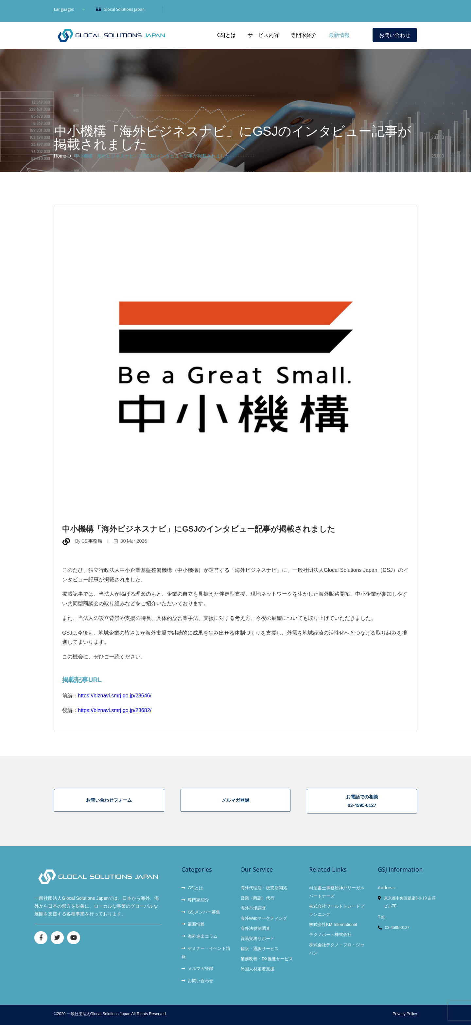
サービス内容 (263, 35)
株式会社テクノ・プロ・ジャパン (336, 947)
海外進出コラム (200, 934)
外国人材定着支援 (257, 967)
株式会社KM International (333, 922)
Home (60, 156)
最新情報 (339, 35)
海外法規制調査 (255, 926)
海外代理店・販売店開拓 (263, 886)
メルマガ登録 (197, 967)
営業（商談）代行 (257, 896)
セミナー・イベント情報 (206, 951)
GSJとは (226, 35)
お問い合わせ (394, 35)
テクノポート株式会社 (330, 933)
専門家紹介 (304, 35)
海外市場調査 (253, 906)
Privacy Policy (404, 1012)
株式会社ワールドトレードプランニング (336, 908)
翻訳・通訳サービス (259, 947)
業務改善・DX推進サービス (266, 957)
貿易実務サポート (257, 936)
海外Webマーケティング (264, 916)
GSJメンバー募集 (201, 910)
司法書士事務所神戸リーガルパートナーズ (336, 890)
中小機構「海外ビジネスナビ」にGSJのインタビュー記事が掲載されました (152, 156)
